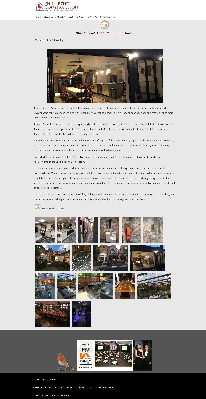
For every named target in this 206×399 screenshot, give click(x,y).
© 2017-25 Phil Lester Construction (50, 395)
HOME (37, 17)
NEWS (70, 17)
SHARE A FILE (107, 17)
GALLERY (60, 17)
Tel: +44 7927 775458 (43, 379)
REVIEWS (81, 17)
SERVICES (48, 17)
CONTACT (93, 17)
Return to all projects (49, 208)
